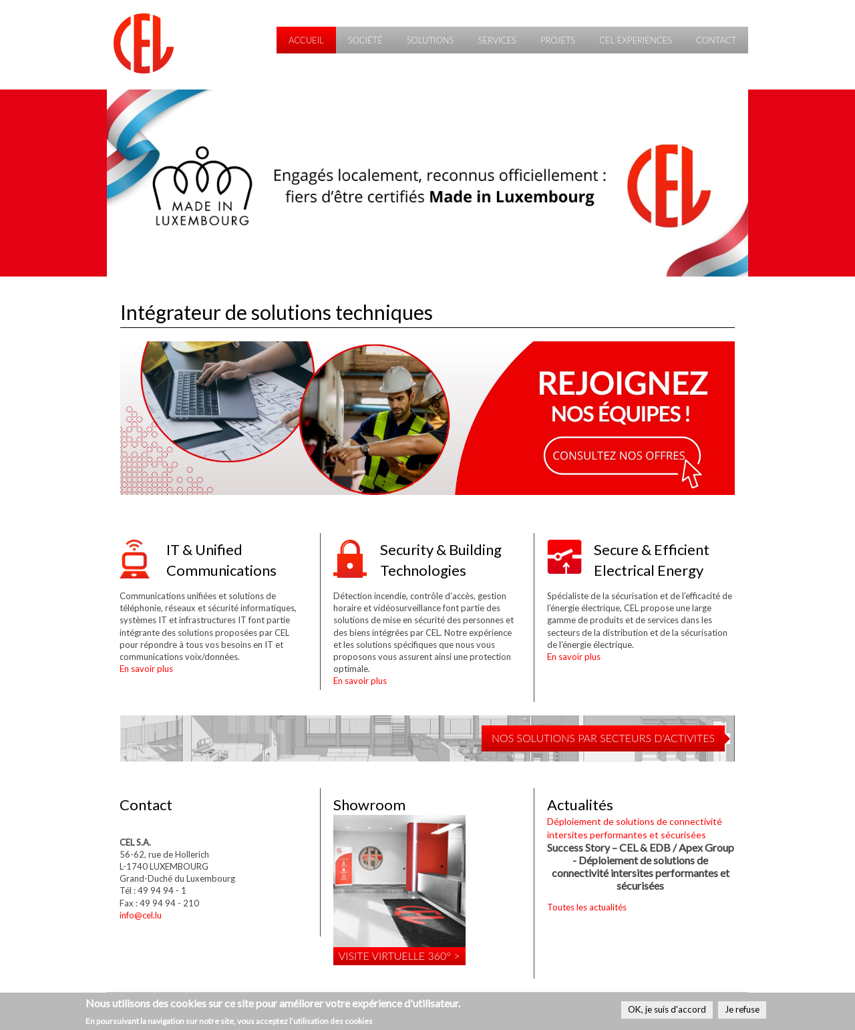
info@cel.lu (141, 915)
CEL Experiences (635, 40)
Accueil (306, 40)
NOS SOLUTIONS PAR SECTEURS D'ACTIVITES (603, 737)
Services (497, 40)
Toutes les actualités (587, 907)
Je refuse (742, 1009)
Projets (557, 40)
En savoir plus (146, 668)
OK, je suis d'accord (667, 1009)
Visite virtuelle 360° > (399, 955)
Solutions (430, 40)
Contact (716, 40)
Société (365, 40)
